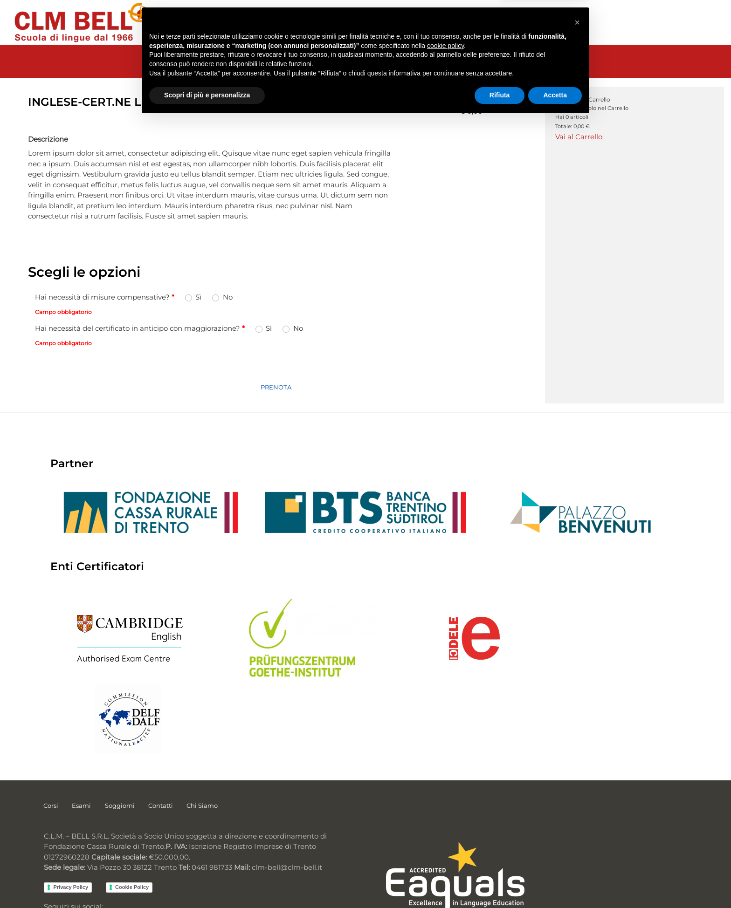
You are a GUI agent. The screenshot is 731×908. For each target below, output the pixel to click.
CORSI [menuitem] (214, 22)
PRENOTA (276, 393)
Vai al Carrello (578, 138)
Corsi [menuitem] (50, 743)
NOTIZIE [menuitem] (416, 22)
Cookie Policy (131, 826)
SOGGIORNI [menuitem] (329, 22)
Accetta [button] (555, 882)
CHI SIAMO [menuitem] (508, 22)
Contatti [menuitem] (161, 743)
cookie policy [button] (445, 833)
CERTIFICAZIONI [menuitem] (267, 22)
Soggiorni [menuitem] (120, 743)
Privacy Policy (70, 826)
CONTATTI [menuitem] (460, 22)
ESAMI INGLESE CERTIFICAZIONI (308, 73)
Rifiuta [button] (500, 882)
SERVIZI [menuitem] (376, 22)
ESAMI (226, 73)
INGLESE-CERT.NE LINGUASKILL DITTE (447, 73)
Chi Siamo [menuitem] (203, 743)
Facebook (64, 857)
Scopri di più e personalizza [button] (207, 882)
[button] (577, 808)
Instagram (116, 857)
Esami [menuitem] (81, 743)
